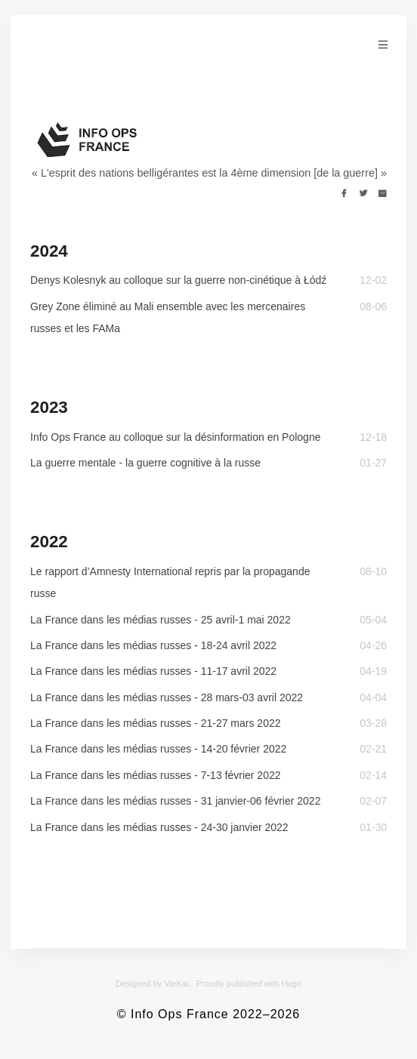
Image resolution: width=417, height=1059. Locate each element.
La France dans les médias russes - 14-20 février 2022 (158, 749)
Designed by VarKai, (153, 983)
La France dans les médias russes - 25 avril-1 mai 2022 (160, 620)
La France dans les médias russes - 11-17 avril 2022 (153, 671)
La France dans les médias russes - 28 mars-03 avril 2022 (166, 697)
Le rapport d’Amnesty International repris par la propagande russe (170, 582)
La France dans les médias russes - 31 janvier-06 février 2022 (175, 801)
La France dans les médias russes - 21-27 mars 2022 (155, 723)
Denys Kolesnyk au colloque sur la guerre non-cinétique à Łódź (178, 280)
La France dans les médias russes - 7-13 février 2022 (155, 775)
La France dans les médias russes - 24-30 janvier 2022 (159, 827)
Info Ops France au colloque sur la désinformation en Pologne (175, 437)
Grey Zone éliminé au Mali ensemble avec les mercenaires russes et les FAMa (167, 317)
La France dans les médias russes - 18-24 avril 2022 (153, 645)
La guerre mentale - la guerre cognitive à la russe (145, 463)
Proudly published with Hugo (248, 983)
